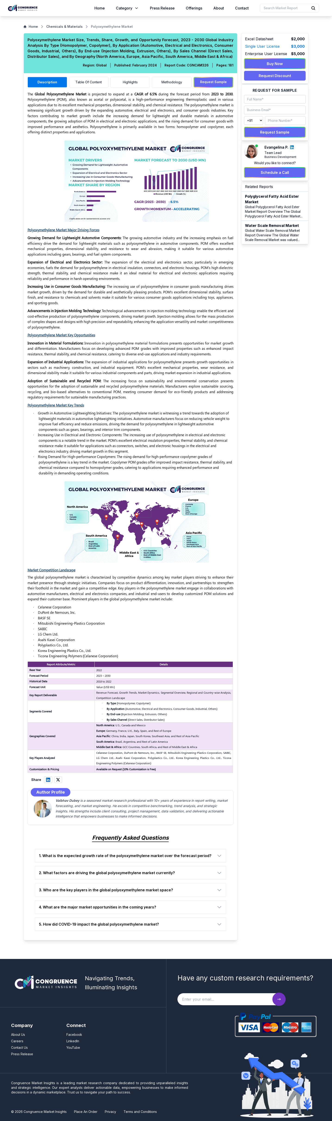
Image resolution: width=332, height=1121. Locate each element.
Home (99, 8)
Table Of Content (88, 82)
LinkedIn (72, 1041)
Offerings (194, 8)
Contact (242, 8)
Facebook (74, 1034)
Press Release (162, 8)
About (218, 8)
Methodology (171, 82)
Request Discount (275, 75)
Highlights (130, 82)
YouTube (73, 1047)
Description (47, 82)
